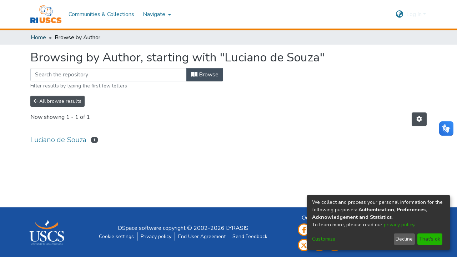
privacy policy (399, 224)
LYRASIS (237, 228)
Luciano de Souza (58, 140)
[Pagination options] (419, 119)
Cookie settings (116, 236)
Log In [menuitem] (414, 14)
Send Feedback (249, 236)
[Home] (45, 14)
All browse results (57, 101)
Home (38, 37)
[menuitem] (156, 14)
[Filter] (108, 74)
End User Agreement (202, 236)
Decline (404, 239)
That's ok (429, 239)
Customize (323, 239)
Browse (205, 75)
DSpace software (139, 228)
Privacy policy (156, 236)
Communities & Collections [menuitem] (101, 14)
